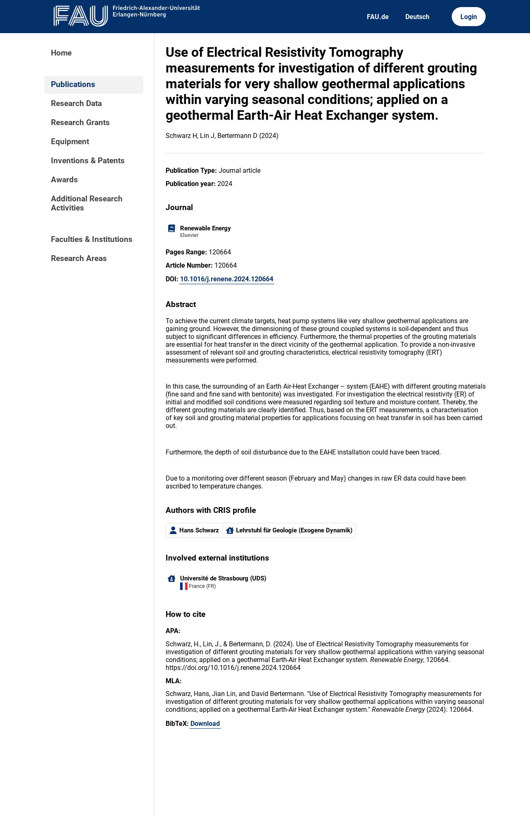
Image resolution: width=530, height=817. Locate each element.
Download (205, 724)
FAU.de (378, 17)
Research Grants (80, 122)
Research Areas (79, 258)
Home (61, 53)
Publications (73, 84)
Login (468, 17)
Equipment (70, 141)
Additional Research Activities (87, 203)
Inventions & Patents (88, 160)
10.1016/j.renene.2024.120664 (226, 279)
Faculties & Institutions (91, 239)
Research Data (76, 103)
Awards (64, 179)
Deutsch (417, 17)
